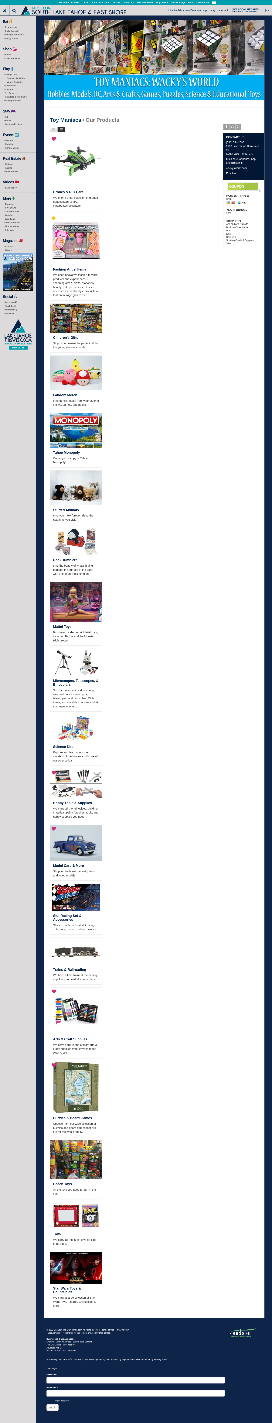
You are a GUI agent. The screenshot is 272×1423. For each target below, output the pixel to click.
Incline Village (178, 2)
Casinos (9, 89)
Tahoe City (128, 2)
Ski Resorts (11, 93)
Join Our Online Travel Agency (60, 1345)
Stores (8, 55)
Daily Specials (12, 31)
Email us (231, 173)
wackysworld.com (236, 168)
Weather (9, 215)
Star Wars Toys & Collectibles (67, 1290)
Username (52, 1374)
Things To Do (11, 74)
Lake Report (11, 188)
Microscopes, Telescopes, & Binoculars (75, 682)
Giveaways (10, 208)
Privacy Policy (122, 1330)
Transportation (12, 222)
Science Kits (63, 747)
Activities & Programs (16, 97)
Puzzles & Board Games (72, 1118)
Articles (9, 246)
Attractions (10, 86)
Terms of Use (108, 1330)
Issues (8, 250)
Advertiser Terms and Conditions (61, 1350)
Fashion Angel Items (69, 269)
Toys (57, 1234)
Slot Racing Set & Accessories (67, 917)
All (6, 117)
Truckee (116, 2)
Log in (52, 1407)
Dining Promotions (14, 34)
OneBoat (66, 1359)
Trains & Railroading (69, 970)
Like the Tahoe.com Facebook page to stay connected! (198, 10)
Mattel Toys (62, 627)
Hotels (8, 120)
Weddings (10, 219)
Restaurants (11, 27)
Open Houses (12, 171)
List (54, 129)
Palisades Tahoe (145, 2)
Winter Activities (15, 82)
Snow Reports (12, 211)
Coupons (9, 204)
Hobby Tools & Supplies (72, 803)
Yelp (238, 127)
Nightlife (9, 144)
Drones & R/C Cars (68, 192)
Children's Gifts (65, 338)
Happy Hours (11, 38)
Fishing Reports (13, 100)
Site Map (9, 230)
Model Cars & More (68, 866)
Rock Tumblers (65, 560)
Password (52, 1388)
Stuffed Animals (66, 510)
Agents (8, 168)
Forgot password (62, 1401)
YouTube (10, 306)
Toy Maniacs (65, 120)
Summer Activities (16, 78)
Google (232, 127)
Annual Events (12, 148)
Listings (9, 164)
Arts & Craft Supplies (70, 1039)
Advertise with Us (54, 1348)
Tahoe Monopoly (66, 452)
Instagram (11, 310)
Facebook (11, 302)
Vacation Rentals (13, 124)
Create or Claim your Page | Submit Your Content (69, 1342)
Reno (191, 2)
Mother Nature (12, 226)
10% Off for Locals (244, 187)
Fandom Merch (65, 395)
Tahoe (86, 2)
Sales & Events (12, 58)
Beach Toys (62, 1184)
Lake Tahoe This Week (68, 2)
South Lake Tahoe (100, 2)
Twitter (9, 313)
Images (61, 129)
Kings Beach (162, 2)
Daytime (9, 140)
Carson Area (202, 2)
